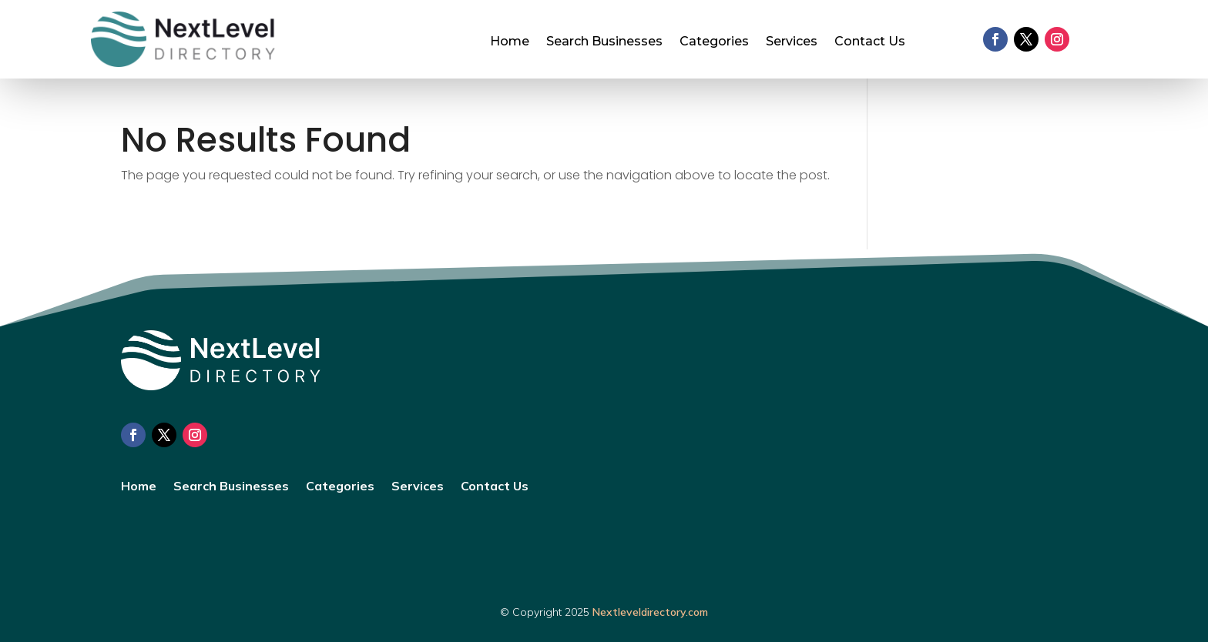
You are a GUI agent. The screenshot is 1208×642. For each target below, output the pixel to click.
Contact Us (869, 42)
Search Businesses (604, 42)
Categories (714, 42)
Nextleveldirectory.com (650, 612)
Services (791, 42)
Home (509, 42)
